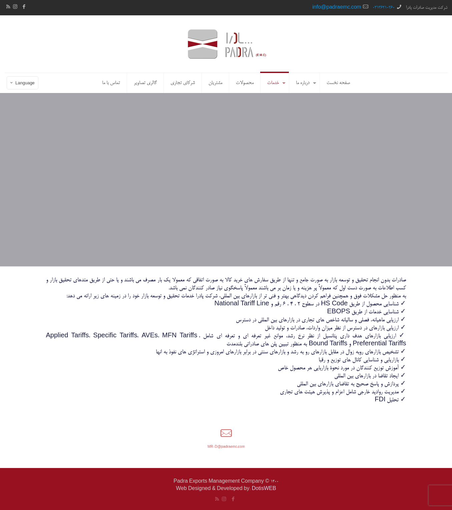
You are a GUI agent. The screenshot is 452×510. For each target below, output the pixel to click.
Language (22, 83)
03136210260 (384, 7)
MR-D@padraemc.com (226, 445)
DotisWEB (264, 489)
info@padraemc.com (336, 7)
